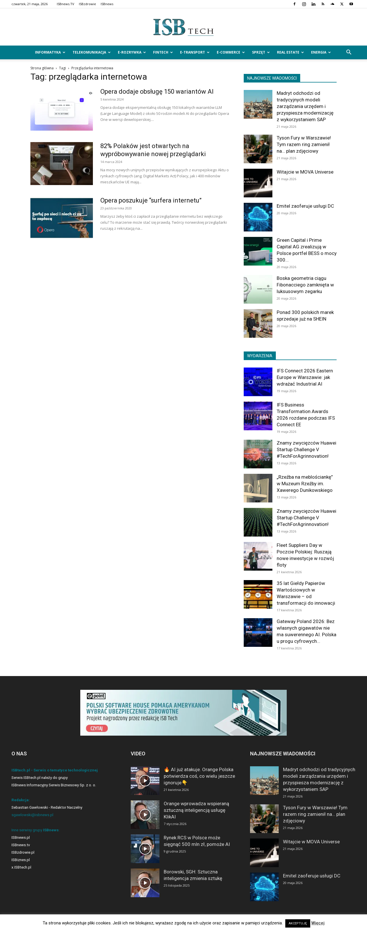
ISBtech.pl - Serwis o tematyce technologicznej (54, 770)
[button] (349, 53)
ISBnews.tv (20, 845)
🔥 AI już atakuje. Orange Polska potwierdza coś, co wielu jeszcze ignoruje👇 (199, 776)
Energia (321, 52)
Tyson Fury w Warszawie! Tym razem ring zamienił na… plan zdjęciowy (304, 144)
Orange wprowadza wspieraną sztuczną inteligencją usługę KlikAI (196, 810)
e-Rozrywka (132, 52)
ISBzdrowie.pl (22, 852)
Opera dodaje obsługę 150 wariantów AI (157, 91)
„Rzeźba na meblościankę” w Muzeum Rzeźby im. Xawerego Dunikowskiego (305, 483)
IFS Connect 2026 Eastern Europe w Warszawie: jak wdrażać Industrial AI (305, 377)
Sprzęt (261, 52)
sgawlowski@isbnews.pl (32, 815)
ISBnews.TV (65, 4)
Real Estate (290, 52)
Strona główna (42, 68)
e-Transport (195, 52)
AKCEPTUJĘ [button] (298, 923)
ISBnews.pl (20, 837)
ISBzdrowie (87, 4)
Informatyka (50, 52)
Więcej (318, 923)
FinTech (163, 52)
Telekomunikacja (92, 52)
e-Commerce (231, 52)
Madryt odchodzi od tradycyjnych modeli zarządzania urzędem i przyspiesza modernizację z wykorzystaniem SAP (305, 106)
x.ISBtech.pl (21, 867)
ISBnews (107, 4)
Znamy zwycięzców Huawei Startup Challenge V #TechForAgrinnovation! (306, 449)
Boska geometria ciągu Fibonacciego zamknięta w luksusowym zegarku (305, 284)
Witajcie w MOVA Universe (305, 172)
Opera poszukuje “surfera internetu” (151, 200)
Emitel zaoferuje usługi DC (305, 206)
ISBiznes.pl (20, 860)
